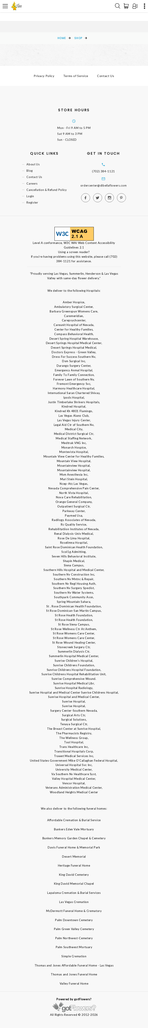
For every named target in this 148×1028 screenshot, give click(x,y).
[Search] (117, 6)
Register (32, 202)
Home (61, 38)
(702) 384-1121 (103, 171)
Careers (32, 183)
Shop (78, 38)
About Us (33, 164)
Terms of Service (75, 76)
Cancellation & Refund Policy (46, 190)
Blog (29, 171)
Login (30, 196)
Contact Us (105, 76)
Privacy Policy (44, 76)
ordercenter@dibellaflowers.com (103, 185)
